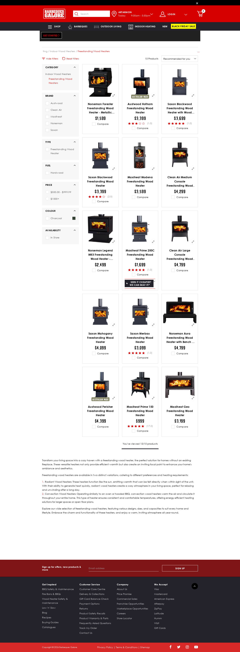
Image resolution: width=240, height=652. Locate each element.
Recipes (46, 617)
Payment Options (89, 603)
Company (122, 584)
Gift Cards (160, 628)
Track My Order (88, 628)
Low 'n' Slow (49, 607)
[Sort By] (180, 58)
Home (45, 51)
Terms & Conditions (126, 647)
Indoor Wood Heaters (85, 51)
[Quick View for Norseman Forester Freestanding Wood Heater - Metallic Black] (113, 95)
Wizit (156, 623)
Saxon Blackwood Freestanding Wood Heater (100, 181)
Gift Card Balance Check (94, 598)
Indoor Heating (61, 51)
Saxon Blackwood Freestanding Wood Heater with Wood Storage (180, 108)
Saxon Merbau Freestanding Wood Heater (140, 338)
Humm (158, 618)
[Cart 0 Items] (202, 14)
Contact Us (85, 632)
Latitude (159, 613)
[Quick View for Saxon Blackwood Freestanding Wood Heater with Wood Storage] (193, 95)
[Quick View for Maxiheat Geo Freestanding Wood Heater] (193, 398)
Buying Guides (50, 622)
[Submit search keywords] (78, 14)
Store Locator (124, 618)
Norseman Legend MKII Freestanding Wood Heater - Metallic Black (100, 255)
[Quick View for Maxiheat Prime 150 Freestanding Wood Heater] (153, 398)
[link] (165, 26)
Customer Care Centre (92, 589)
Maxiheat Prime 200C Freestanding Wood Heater (140, 254)
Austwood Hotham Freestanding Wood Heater (140, 108)
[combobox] (92, 14)
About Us (122, 589)
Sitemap (145, 647)
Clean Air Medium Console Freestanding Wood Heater (180, 182)
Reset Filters (70, 58)
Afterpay (159, 603)
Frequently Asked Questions (95, 623)
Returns (83, 608)
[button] (54, 26)
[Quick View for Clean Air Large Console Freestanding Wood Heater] (193, 242)
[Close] (197, 3)
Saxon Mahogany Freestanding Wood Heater (100, 338)
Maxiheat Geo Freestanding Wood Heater (180, 411)
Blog (44, 612)
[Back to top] (195, 586)
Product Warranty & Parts (93, 618)
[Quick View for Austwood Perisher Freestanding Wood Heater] (113, 398)
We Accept (160, 584)
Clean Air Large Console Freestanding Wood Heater (180, 255)
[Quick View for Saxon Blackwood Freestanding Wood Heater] (113, 169)
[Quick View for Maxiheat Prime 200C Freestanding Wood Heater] (153, 242)
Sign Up (180, 568)
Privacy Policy (105, 647)
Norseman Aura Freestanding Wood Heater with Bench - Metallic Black (179, 338)
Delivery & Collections (91, 594)
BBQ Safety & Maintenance (58, 589)
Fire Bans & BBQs (51, 594)
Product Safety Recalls (92, 613)
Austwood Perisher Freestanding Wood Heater (100, 411)
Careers (121, 613)
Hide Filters (50, 58)
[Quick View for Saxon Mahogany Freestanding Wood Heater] (113, 325)
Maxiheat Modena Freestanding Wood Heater (140, 181)
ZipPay (158, 608)
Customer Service (89, 584)
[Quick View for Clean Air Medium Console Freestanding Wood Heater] (193, 169)
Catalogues (48, 627)
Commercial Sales (127, 598)
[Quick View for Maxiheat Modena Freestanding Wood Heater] (153, 169)
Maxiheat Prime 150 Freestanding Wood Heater (140, 411)
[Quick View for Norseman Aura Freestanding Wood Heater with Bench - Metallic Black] (193, 325)
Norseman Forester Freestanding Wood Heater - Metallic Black (100, 108)
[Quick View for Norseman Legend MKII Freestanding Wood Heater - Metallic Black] (113, 242)
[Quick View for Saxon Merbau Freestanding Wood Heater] (153, 325)
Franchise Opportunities (130, 603)
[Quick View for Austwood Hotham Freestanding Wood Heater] (153, 95)
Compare (103, 123)
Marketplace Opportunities (132, 608)
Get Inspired (49, 584)
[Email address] (124, 568)
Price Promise (124, 594)
